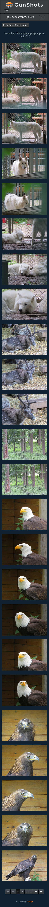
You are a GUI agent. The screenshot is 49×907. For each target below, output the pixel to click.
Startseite (7, 17)
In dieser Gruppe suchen (15, 25)
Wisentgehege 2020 (23, 17)
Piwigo (30, 901)
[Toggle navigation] (7, 11)
